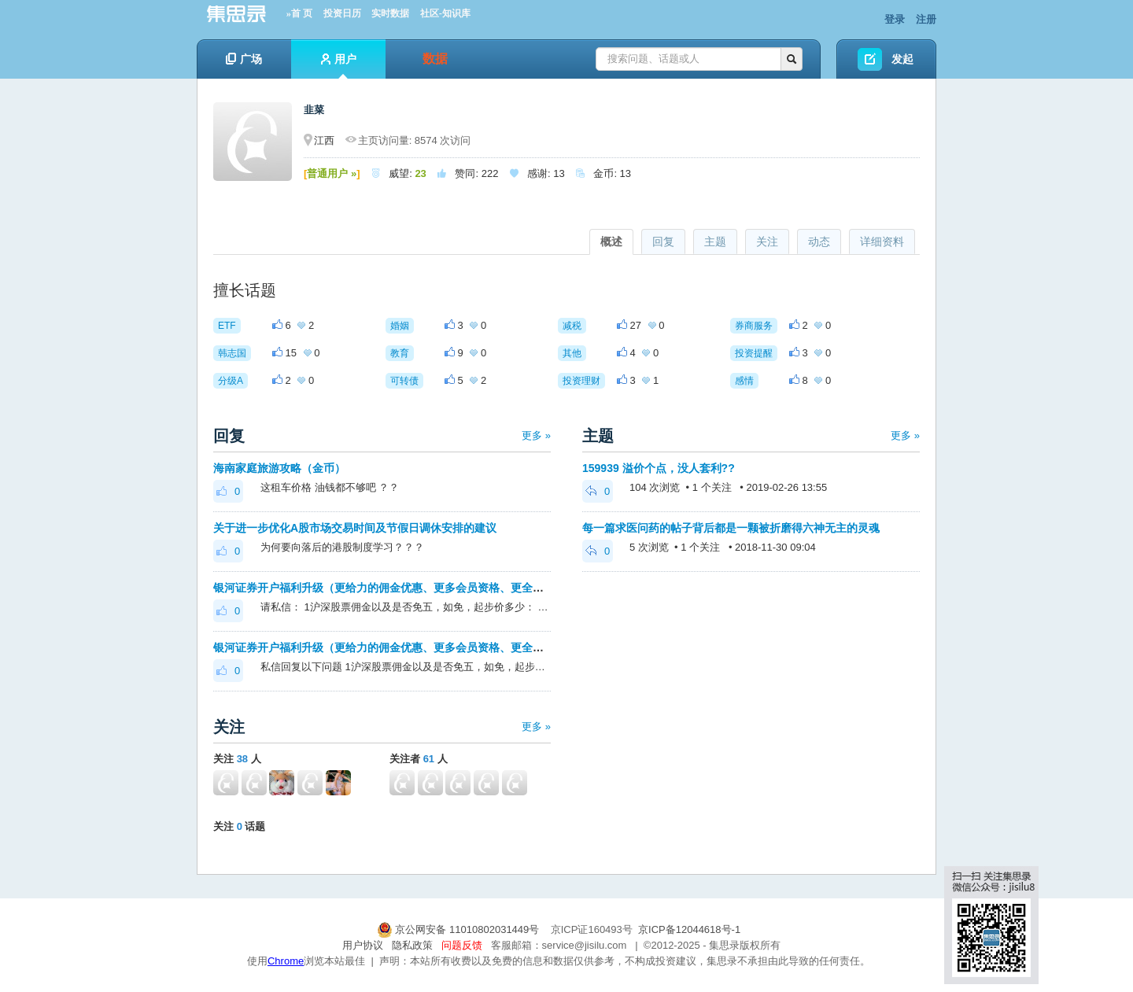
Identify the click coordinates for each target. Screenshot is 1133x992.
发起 (902, 59)
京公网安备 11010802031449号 (459, 929)
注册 (926, 19)
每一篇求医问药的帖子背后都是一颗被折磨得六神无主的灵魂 (731, 528)
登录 (894, 19)
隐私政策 (412, 945)
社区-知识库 (445, 13)
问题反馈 (461, 945)
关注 (767, 241)
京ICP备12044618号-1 (689, 929)
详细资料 (882, 241)
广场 (244, 59)
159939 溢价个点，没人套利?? (658, 468)
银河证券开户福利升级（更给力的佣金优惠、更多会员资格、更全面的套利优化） (411, 587)
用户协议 (362, 945)
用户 (338, 66)
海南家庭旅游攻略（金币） (279, 468)
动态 (819, 241)
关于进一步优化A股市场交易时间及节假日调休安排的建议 (354, 528)
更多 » (536, 435)
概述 (611, 241)
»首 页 (299, 13)
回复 (663, 241)
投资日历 (342, 13)
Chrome (286, 961)
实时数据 (390, 13)
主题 (715, 241)
